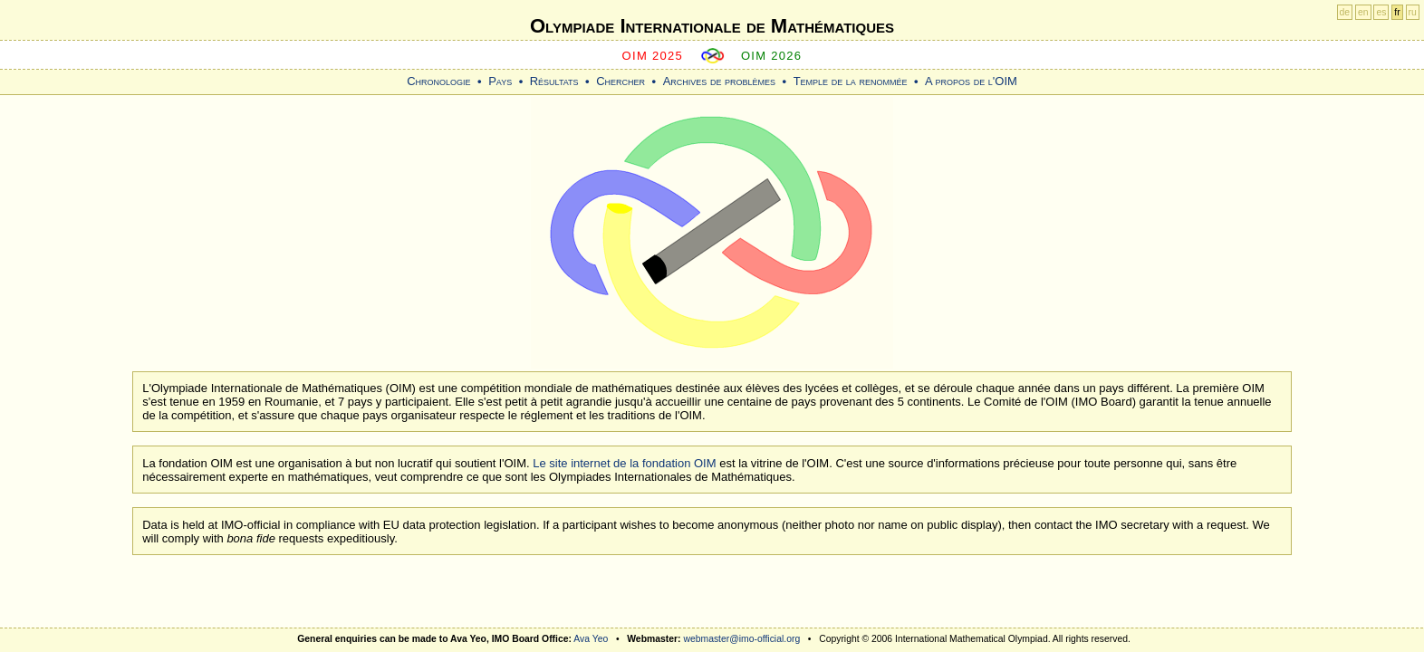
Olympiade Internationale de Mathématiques (712, 25)
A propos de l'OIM (971, 81)
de (1345, 12)
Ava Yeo (590, 639)
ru (1413, 12)
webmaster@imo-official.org (741, 639)
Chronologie (438, 81)
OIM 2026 (772, 55)
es (1381, 12)
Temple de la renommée (851, 81)
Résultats (554, 81)
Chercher (620, 81)
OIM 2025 (653, 55)
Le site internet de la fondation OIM (624, 463)
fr (1397, 12)
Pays (500, 81)
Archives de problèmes (719, 81)
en (1363, 12)
